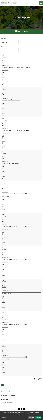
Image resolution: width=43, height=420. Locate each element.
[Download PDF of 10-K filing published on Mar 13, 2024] (2, 201)
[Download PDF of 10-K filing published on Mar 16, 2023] (2, 234)
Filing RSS (38, 379)
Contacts (6, 399)
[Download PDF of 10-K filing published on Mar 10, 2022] (2, 266)
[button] (41, 3)
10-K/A (4, 319)
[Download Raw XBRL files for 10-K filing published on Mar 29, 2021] (2, 369)
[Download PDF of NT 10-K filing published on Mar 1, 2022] (2, 299)
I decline (31, 417)
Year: (2, 46)
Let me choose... (5, 417)
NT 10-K (4, 287)
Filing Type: (4, 38)
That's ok (38, 417)
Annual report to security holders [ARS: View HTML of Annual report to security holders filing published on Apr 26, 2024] (10, 163)
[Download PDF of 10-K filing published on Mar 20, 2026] (2, 74)
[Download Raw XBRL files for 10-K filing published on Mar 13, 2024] (2, 206)
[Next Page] (9, 385)
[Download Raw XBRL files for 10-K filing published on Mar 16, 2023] (2, 239)
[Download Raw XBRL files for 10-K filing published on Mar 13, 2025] (2, 143)
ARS (3, 95)
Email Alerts (7, 392)
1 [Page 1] (3, 385)
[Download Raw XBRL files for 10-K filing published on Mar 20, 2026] (2, 79)
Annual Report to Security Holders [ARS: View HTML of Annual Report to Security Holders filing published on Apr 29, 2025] (11, 100)
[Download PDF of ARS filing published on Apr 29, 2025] (2, 105)
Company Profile (9, 396)
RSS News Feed (8, 403)
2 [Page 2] (6, 385)
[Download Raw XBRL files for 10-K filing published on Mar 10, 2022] (2, 271)
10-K (3, 62)
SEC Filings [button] (21, 31)
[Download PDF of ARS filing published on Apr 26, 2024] (2, 168)
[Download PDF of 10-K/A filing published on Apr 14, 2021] (2, 331)
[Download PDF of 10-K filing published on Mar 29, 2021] (2, 364)
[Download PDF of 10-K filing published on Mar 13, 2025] (2, 138)
